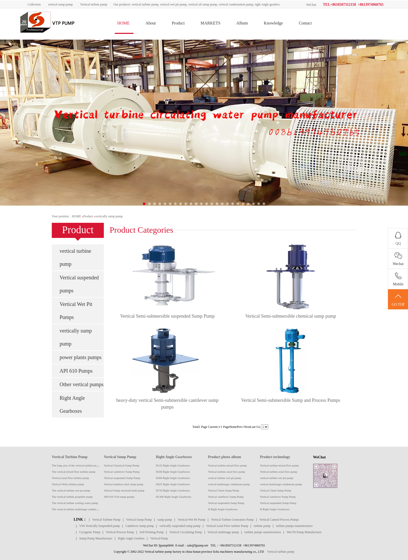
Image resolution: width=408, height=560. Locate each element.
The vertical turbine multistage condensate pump (80, 509)
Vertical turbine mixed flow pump (227, 465)
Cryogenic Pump (89, 532)
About (150, 23)
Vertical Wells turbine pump (68, 484)
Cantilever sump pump (139, 526)
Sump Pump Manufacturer (95, 538)
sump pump (164, 519)
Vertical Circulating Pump (185, 532)
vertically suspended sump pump (180, 526)
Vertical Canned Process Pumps (279, 519)
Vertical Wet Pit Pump (191, 519)
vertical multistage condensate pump (229, 484)
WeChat (311, 5)
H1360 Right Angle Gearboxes (173, 496)
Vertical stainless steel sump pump (123, 484)
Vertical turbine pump (93, 4)
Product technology (275, 457)
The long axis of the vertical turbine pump (76, 465)
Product (178, 23)
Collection (34, 4)
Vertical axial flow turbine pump (70, 477)
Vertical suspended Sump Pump (122, 477)
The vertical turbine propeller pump (72, 496)
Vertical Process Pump (120, 532)
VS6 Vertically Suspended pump (99, 526)
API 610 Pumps (76, 371)
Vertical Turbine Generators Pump (232, 519)
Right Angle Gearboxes (72, 404)
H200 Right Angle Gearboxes (173, 471)
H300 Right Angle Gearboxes (173, 477)
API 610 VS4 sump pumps (119, 496)
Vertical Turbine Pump (69, 457)
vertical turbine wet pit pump (224, 477)
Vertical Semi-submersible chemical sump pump (290, 316)
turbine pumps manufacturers (294, 526)
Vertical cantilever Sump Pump (121, 471)
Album (242, 23)
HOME (123, 23)
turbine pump (262, 526)
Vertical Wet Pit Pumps (76, 310)
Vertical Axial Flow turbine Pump (227, 526)
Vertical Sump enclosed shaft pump (124, 490)
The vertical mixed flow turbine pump (73, 471)
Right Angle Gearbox (131, 538)
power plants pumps (80, 357)
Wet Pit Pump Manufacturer (304, 532)
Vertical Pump (159, 538)
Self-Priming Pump (151, 532)
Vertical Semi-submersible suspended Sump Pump (167, 316)
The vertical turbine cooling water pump (75, 502)
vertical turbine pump (75, 257)
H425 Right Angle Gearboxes (173, 484)
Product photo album (224, 457)
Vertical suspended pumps (79, 284)
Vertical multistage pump (223, 532)
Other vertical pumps (82, 384)
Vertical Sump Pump (120, 457)
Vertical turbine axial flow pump (226, 471)
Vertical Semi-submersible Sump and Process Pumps (290, 400)
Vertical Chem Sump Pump (223, 490)
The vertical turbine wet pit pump (71, 490)
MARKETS (210, 23)
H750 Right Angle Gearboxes (173, 490)
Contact (305, 23)
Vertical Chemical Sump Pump (121, 465)
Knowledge (273, 23)
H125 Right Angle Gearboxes (173, 465)
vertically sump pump (109, 216)
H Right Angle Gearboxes (223, 509)
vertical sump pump (60, 4)
